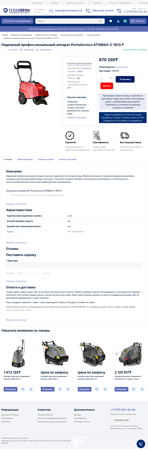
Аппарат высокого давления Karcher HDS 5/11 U (17, 377)
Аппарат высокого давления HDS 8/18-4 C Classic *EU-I (128, 377)
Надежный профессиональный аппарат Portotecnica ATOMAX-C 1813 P (31, 38)
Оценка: (10, 273)
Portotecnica (122, 67)
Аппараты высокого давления (71, 35)
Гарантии (97, 3)
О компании (37, 3)
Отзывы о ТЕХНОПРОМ (120, 3)
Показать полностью (16, 204)
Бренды (54, 3)
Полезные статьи (82, 421)
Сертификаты (80, 418)
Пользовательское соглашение (52, 421)
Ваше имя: (13, 260)
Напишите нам (121, 420)
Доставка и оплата (75, 3)
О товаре (8, 159)
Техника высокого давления (46, 35)
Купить (107, 85)
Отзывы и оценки (46, 159)
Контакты (5, 421)
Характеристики (25, 159)
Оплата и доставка (67, 159)
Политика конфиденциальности (52, 418)
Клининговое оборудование (21, 35)
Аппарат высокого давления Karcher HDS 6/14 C (54, 377)
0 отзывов (13, 49)
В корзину (125, 79)
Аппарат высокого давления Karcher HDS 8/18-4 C (91, 377)
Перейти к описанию (76, 117)
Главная (4, 35)
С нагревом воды (93, 35)
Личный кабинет (45, 415)
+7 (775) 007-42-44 (122, 409)
